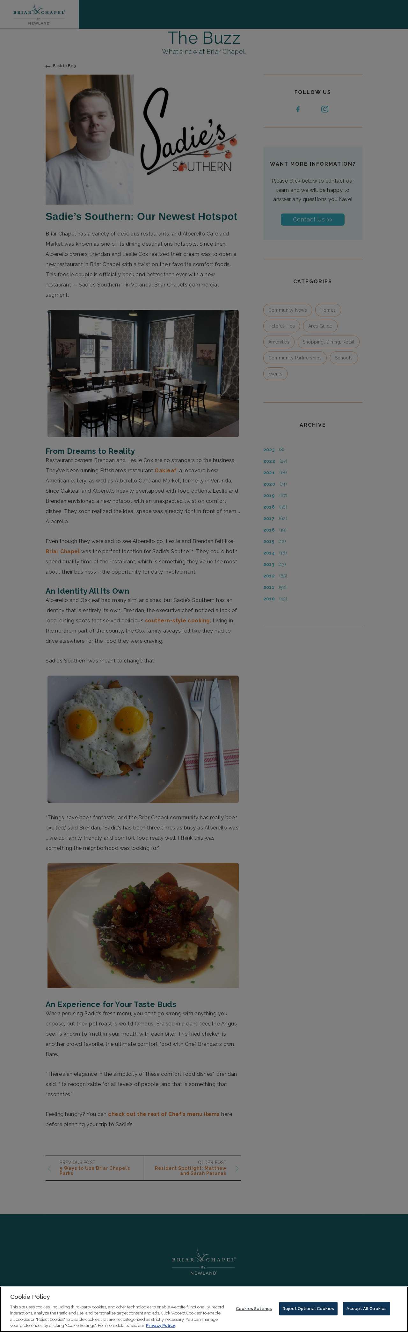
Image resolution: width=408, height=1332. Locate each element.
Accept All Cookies (366, 1310)
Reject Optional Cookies (308, 1310)
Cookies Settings (254, 1310)
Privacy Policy (160, 1327)
